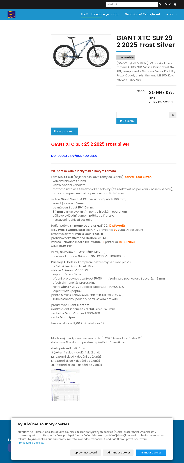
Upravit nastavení (93, 452)
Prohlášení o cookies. (31, 442)
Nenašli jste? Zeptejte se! (142, 14)
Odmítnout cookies (123, 452)
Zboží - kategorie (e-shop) (100, 14)
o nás (171, 14)
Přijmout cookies (152, 452)
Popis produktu (64, 131)
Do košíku (127, 121)
